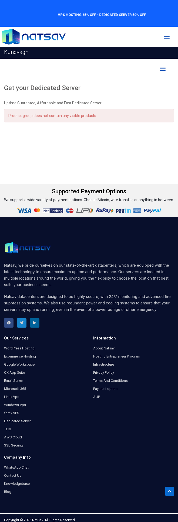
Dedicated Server (17, 421)
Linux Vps (11, 397)
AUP (96, 397)
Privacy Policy (103, 372)
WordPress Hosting (19, 348)
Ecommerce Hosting (20, 356)
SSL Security (13, 445)
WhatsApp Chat (16, 467)
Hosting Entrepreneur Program (116, 356)
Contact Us (12, 475)
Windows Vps (15, 405)
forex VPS (11, 413)
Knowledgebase (17, 484)
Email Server (13, 381)
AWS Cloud (13, 437)
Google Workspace (19, 364)
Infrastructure (103, 364)
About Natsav (104, 348)
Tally (7, 429)
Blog (7, 492)
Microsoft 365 (15, 389)
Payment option (105, 389)
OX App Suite (14, 372)
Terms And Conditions (110, 381)
